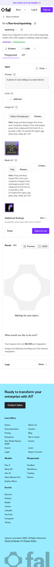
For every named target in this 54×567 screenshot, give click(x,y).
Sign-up (46, 10)
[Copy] (35, 23)
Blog (30, 433)
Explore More (11, 481)
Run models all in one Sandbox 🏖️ (27, 3)
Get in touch (33, 437)
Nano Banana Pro (12, 477)
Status (7, 425)
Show (42, 364)
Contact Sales (15, 405)
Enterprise (9, 437)
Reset (10, 231)
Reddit (7, 502)
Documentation (12, 429)
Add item (16, 99)
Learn (30, 448)
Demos (30, 477)
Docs (18, 10)
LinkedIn (8, 510)
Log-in (34, 10)
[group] (35, 246)
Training (30, 473)
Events (8, 448)
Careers (31, 429)
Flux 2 (7, 465)
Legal (7, 452)
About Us (32, 425)
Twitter (8, 506)
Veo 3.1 (8, 473)
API (23, 55)
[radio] (29, 246)
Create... (42, 166)
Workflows (32, 469)
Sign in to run (41, 231)
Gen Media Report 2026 (13, 442)
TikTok (8, 522)
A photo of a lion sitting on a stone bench (27, 83)
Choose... (38, 116)
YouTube (9, 514)
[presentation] (27, 124)
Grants (31, 441)
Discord (8, 494)
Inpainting (11, 30)
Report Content (35, 452)
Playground (11, 55)
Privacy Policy (30, 541)
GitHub (8, 498)
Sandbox (31, 465)
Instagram (9, 518)
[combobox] (41, 68)
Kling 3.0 (8, 469)
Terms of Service (12, 541)
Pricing (8, 433)
